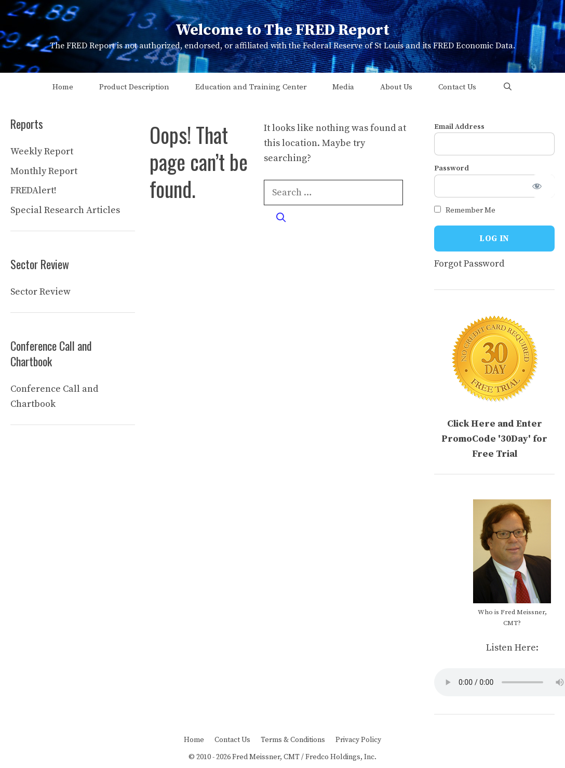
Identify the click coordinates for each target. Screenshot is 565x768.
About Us (396, 87)
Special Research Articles (65, 210)
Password (451, 168)
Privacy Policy (358, 740)
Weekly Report (41, 151)
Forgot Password (469, 264)
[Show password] (543, 186)
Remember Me (464, 210)
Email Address (459, 126)
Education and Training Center (250, 87)
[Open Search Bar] (507, 87)
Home (62, 87)
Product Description (134, 87)
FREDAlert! (33, 190)
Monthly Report (43, 171)
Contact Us (457, 87)
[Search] (281, 218)
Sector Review (40, 292)
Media (343, 87)
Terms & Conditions (293, 740)
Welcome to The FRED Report (282, 30)
